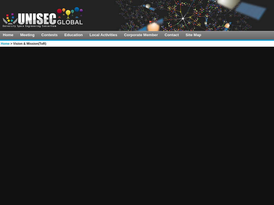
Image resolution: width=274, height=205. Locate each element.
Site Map (193, 35)
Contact (172, 35)
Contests (49, 35)
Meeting (27, 35)
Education (74, 35)
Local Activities (103, 35)
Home (8, 35)
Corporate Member (141, 35)
